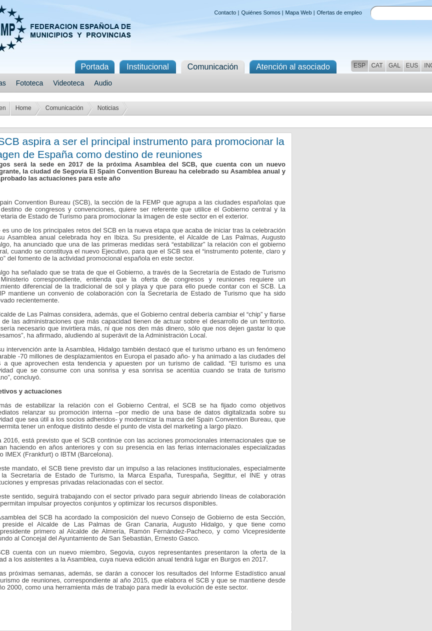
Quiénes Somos (260, 13)
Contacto (225, 13)
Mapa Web (299, 13)
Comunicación (65, 108)
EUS (412, 65)
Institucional (147, 66)
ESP (360, 65)
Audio (103, 83)
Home (24, 108)
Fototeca (29, 83)
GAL (394, 65)
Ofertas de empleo (339, 13)
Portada (94, 66)
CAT (376, 65)
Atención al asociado (293, 66)
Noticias (108, 108)
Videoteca (68, 83)
